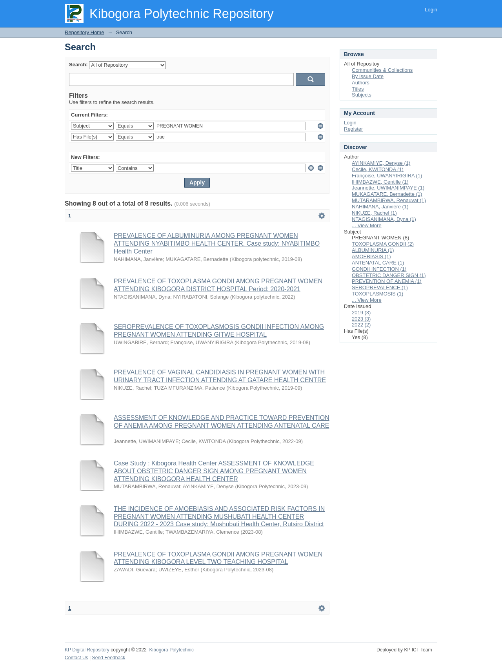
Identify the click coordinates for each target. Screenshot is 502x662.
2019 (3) (361, 312)
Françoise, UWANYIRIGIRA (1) (387, 176)
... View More (367, 225)
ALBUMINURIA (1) (373, 250)
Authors (360, 83)
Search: (78, 64)
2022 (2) (361, 325)
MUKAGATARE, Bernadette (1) (387, 194)
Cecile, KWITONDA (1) (378, 169)
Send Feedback (109, 657)
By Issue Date (368, 76)
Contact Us (76, 657)
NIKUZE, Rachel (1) (374, 213)
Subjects (361, 95)
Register (353, 129)
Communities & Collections (382, 70)
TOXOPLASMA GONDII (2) (383, 244)
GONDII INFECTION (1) (379, 269)
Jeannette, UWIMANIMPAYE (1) (388, 188)
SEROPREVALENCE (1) (380, 287)
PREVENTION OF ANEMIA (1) (387, 281)
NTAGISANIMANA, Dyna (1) (384, 219)
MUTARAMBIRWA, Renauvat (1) (389, 200)
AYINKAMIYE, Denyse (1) (381, 163)
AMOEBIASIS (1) (371, 256)
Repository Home (84, 32)
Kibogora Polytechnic (171, 650)
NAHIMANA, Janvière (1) (380, 207)
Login (431, 10)
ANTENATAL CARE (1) (378, 263)
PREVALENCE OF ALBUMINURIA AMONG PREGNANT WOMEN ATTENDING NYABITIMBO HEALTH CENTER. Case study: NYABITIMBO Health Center (217, 243)
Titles (358, 89)
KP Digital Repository (87, 650)
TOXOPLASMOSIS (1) (377, 294)
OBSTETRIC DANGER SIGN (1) (389, 275)
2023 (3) (361, 319)
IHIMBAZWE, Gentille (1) (380, 182)
